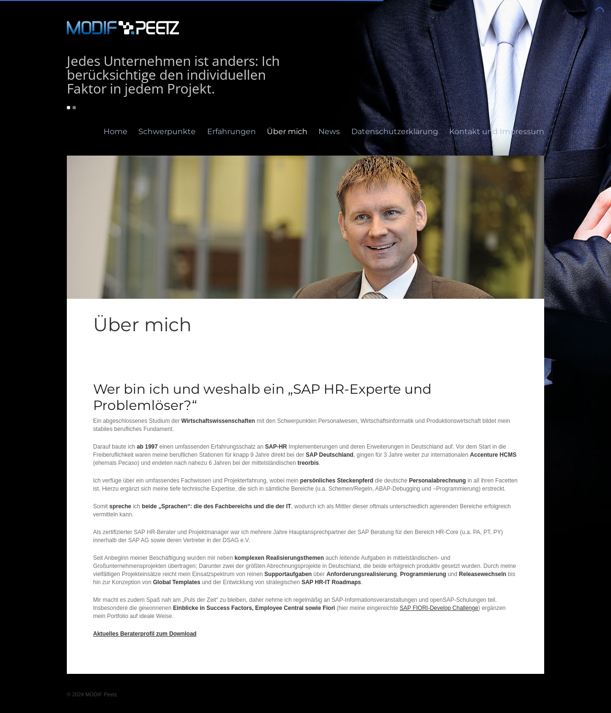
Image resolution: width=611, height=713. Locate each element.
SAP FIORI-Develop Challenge (439, 608)
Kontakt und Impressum (496, 131)
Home (115, 131)
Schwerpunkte (167, 131)
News (329, 131)
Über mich (287, 131)
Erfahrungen (231, 131)
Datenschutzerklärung (394, 131)
